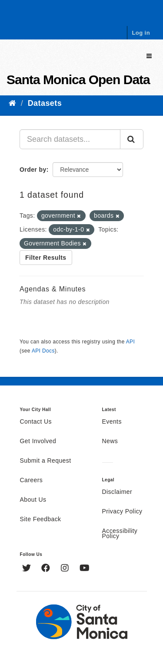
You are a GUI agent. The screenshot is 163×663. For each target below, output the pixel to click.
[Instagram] (66, 569)
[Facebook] (47, 569)
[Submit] (131, 139)
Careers (31, 480)
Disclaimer (117, 492)
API (130, 342)
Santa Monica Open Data (78, 79)
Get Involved (38, 441)
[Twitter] (27, 569)
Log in (141, 32)
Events (112, 422)
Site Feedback (40, 519)
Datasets (45, 103)
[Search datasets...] (70, 139)
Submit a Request (45, 461)
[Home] (12, 103)
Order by (33, 169)
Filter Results (46, 257)
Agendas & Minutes (53, 289)
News (110, 441)
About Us (33, 500)
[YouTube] (84, 569)
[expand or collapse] (149, 56)
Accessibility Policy (120, 533)
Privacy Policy (122, 512)
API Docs (43, 351)
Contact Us (36, 422)
